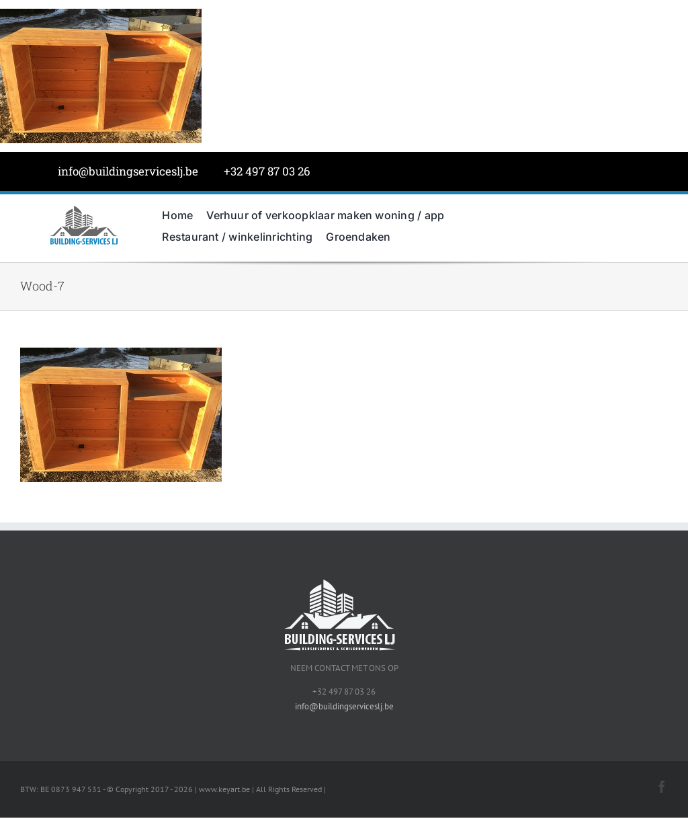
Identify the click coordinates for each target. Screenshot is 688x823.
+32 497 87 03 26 (267, 171)
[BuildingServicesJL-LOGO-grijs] (84, 208)
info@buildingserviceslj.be (128, 171)
